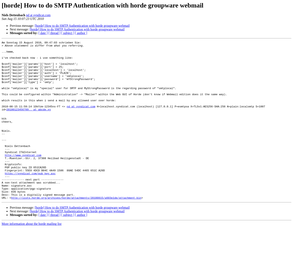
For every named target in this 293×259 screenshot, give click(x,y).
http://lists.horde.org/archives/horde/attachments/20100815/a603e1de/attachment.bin (76, 229)
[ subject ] (67, 33)
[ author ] (81, 33)
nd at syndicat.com (38, 15)
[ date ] (43, 33)
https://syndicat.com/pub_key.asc (30, 200)
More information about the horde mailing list (31, 255)
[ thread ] (54, 33)
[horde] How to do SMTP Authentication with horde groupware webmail (82, 25)
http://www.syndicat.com (23, 178)
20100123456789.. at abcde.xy (28, 123)
